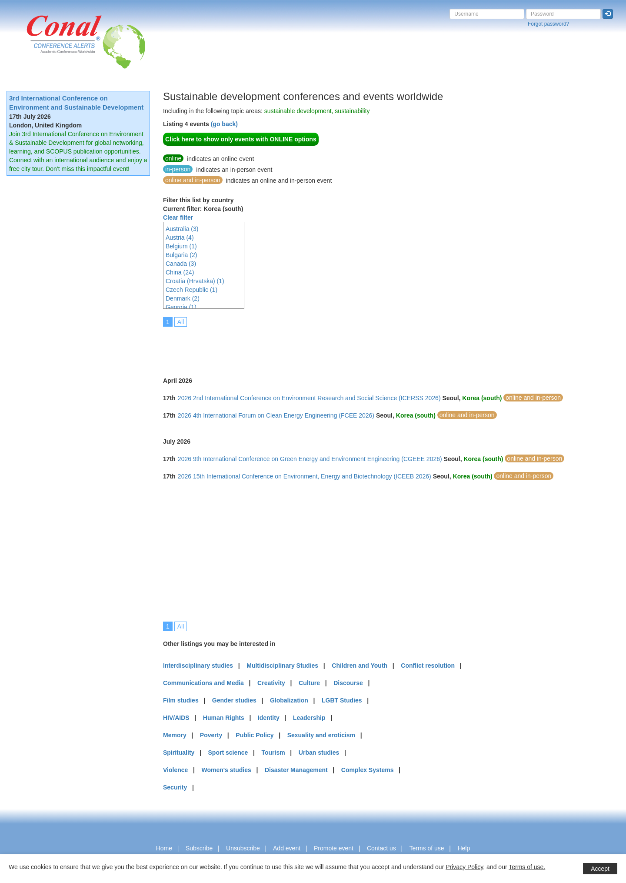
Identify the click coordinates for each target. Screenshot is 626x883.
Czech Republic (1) (191, 289)
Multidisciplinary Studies (282, 665)
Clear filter (178, 217)
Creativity (271, 682)
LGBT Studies (342, 700)
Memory (174, 735)
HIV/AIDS (176, 717)
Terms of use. (527, 866)
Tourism (273, 752)
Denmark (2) (183, 298)
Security (175, 787)
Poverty (211, 735)
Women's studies (226, 769)
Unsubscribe (243, 848)
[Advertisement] (321, 345)
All (180, 321)
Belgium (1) (181, 246)
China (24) (180, 272)
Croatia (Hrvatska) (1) (195, 281)
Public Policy (254, 735)
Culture (309, 682)
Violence (175, 769)
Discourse (348, 682)
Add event (286, 848)
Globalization (289, 700)
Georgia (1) (181, 307)
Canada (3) (181, 263)
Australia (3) (182, 228)
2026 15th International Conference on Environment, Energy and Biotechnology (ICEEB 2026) (304, 476)
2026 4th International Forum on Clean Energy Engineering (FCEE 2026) (276, 415)
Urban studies (319, 752)
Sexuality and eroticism (321, 735)
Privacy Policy (464, 866)
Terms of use (426, 848)
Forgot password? (548, 24)
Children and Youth (359, 665)
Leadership (309, 717)
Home (164, 848)
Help (463, 848)
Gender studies (234, 700)
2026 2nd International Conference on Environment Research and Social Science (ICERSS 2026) (309, 398)
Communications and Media (203, 682)
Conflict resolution (428, 665)
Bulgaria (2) (181, 254)
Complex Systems (367, 769)
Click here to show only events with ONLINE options (240, 139)
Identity (269, 717)
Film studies (181, 700)
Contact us (381, 848)
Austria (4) (180, 237)
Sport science (228, 752)
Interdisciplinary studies (198, 665)
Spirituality (178, 752)
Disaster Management (296, 769)
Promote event (333, 848)
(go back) (224, 123)
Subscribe (199, 848)
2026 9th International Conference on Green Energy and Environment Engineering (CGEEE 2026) (310, 458)
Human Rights (223, 717)
